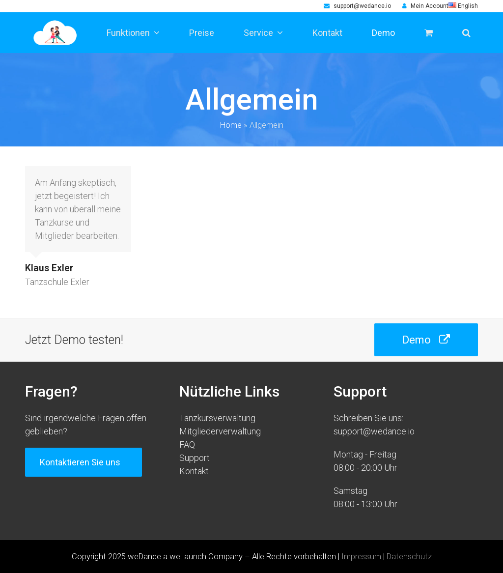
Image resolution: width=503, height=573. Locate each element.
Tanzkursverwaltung (217, 418)
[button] (466, 32)
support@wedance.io (362, 5)
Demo (426, 339)
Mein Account (429, 5)
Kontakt (194, 471)
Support (194, 458)
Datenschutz (409, 556)
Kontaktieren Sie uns (83, 462)
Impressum (361, 556)
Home (231, 125)
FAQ (187, 444)
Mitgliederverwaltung (220, 431)
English (463, 5)
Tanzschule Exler (57, 282)
